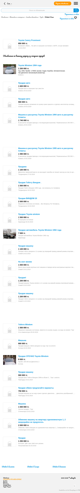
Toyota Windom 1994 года (29, 65)
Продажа (22, 167)
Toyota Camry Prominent (29, 40)
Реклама (5, 482)
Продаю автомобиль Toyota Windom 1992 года (39, 230)
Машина (22, 404)
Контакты (6, 484)
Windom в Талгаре (33, 466)
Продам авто (24, 83)
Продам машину (25, 246)
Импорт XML (7, 485)
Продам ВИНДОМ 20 (27, 198)
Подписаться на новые (72, 14)
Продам (21, 438)
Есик (8, 3)
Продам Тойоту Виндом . (29, 182)
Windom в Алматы (8, 466)
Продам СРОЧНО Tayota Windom (33, 356)
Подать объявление (62, 3)
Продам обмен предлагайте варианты (36, 388)
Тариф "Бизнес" (7, 487)
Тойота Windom (25, 324)
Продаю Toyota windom (29, 214)
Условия (5, 481)
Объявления (4, 17)
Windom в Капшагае (59, 466)
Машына (22, 340)
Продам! (22, 278)
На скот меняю (25, 262)
